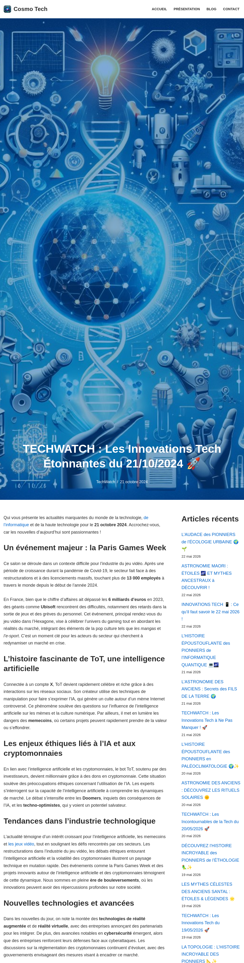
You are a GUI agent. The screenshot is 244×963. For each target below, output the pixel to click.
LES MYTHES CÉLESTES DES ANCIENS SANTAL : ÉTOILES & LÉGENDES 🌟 (208, 893)
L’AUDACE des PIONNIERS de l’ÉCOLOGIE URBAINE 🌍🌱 (210, 541)
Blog (211, 9)
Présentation (186, 9)
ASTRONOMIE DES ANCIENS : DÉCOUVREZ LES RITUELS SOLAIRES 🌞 (211, 791)
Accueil (159, 9)
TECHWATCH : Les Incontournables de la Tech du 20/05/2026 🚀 (210, 823)
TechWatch (105, 482)
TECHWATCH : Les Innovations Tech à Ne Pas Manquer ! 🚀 (207, 721)
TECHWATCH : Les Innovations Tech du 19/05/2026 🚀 (201, 924)
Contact (231, 9)
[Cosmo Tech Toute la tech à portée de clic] (25, 9)
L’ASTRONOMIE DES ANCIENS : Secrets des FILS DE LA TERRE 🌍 (209, 689)
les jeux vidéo (21, 845)
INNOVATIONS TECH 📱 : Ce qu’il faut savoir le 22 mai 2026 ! (210, 612)
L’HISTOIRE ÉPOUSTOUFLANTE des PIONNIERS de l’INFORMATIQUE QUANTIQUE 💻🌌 (206, 651)
